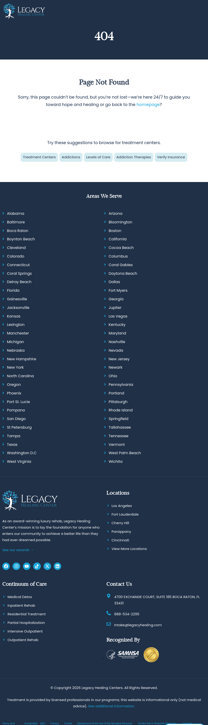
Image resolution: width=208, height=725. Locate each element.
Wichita (116, 461)
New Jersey (119, 359)
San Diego (16, 418)
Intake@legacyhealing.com (138, 624)
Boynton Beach (21, 239)
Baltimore (16, 222)
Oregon (14, 384)
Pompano (16, 410)
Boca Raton (17, 230)
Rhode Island (121, 410)
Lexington (16, 324)
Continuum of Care (24, 584)
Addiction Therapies (133, 157)
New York (15, 367)
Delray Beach (19, 282)
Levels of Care (98, 157)
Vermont (117, 444)
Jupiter (115, 307)
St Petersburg (19, 427)
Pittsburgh (118, 401)
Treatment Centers (39, 157)
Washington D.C (22, 453)
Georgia (116, 299)
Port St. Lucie (18, 401)
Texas (12, 444)
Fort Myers (118, 290)
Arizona (115, 213)
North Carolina (20, 376)
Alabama (15, 213)
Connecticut (18, 265)
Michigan (15, 341)
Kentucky (117, 324)
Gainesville (17, 299)
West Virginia (19, 461)
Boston (115, 230)
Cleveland (16, 247)
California (118, 239)
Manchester (18, 333)
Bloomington (120, 222)
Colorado (15, 256)
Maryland (117, 333)
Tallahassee (120, 427)
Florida (13, 290)
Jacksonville (18, 307)
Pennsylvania (121, 384)
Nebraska (16, 350)
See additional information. (111, 706)
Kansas (13, 316)
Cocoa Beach (121, 247)
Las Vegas (118, 316)
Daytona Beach (123, 273)
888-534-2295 (127, 614)
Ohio (113, 376)
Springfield (118, 418)
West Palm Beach (125, 453)
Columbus (118, 256)
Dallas (114, 282)
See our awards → (18, 549)
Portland (116, 393)
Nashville (117, 341)
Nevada (116, 350)
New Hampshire (21, 359)
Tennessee (119, 436)
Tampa (13, 436)
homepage (148, 104)
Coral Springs (19, 273)
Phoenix (14, 393)
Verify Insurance (171, 157)
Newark (115, 367)
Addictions (71, 157)
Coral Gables (121, 265)
